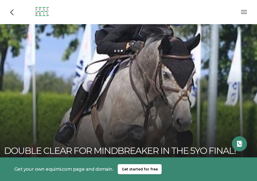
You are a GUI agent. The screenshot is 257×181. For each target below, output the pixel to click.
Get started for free (140, 169)
